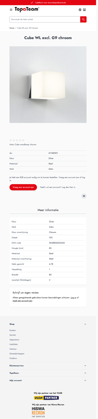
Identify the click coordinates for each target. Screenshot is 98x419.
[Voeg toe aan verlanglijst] (84, 196)
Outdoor (13, 358)
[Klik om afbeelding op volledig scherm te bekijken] (48, 84)
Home (12, 28)
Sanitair (13, 334)
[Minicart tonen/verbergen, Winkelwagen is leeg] (84, 10)
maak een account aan (22, 300)
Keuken (13, 330)
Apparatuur (14, 339)
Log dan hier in (68, 187)
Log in (73, 297)
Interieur (13, 348)
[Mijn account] (80, 10)
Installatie (14, 344)
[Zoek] (83, 19)
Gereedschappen (17, 353)
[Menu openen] (11, 9)
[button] (17, 140)
